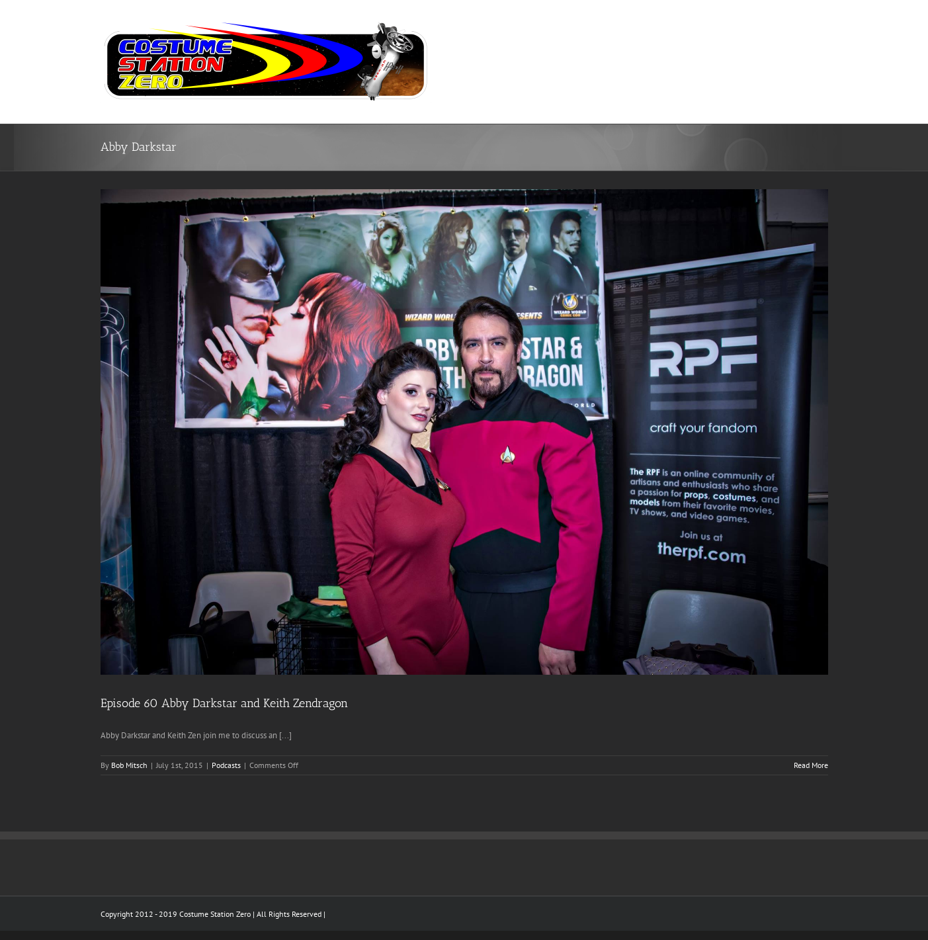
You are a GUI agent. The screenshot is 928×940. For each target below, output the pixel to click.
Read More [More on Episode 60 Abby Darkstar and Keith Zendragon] (811, 765)
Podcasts (226, 765)
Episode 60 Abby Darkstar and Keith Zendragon (224, 703)
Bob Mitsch (129, 765)
